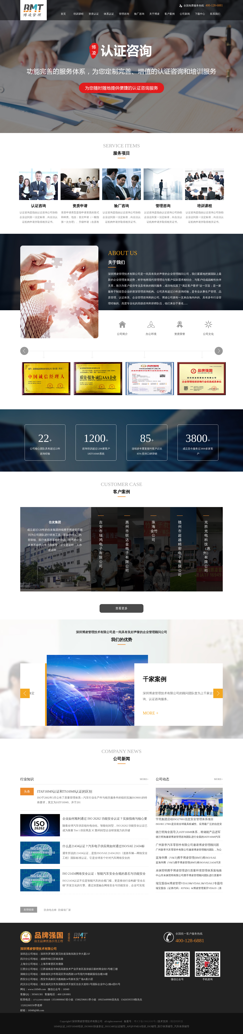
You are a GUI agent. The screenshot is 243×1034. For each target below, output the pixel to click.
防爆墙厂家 (64, 910)
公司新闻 (185, 13)
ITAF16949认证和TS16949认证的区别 (64, 791)
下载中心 (200, 13)
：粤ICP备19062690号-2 (144, 1021)
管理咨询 (124, 13)
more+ (144, 779)
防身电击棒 (50, 910)
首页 (63, 13)
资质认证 (94, 13)
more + (215, 713)
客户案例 (170, 13)
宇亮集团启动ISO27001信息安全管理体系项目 (184, 819)
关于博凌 (154, 13)
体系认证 (109, 13)
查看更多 (121, 608)
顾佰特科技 (176, 1021)
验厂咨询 (139, 13)
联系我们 (215, 13)
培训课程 (78, 13)
